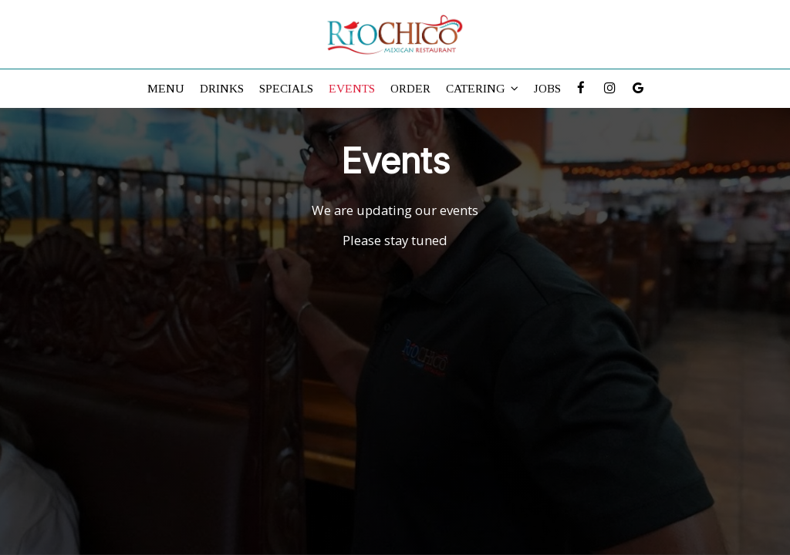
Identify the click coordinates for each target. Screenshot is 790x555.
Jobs (547, 88)
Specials (286, 88)
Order (410, 88)
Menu (165, 88)
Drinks (222, 88)
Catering (482, 88)
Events (352, 88)
